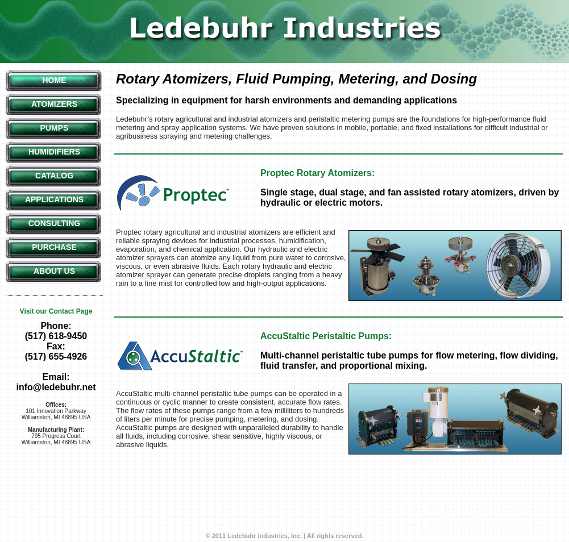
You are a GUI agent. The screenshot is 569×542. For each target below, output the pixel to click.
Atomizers (54, 104)
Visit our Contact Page (56, 311)
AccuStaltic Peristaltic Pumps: (326, 336)
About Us (54, 271)
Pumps (54, 127)
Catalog (54, 175)
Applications (54, 199)
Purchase (54, 247)
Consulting (54, 223)
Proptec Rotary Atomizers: (317, 173)
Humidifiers (54, 151)
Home (55, 80)
